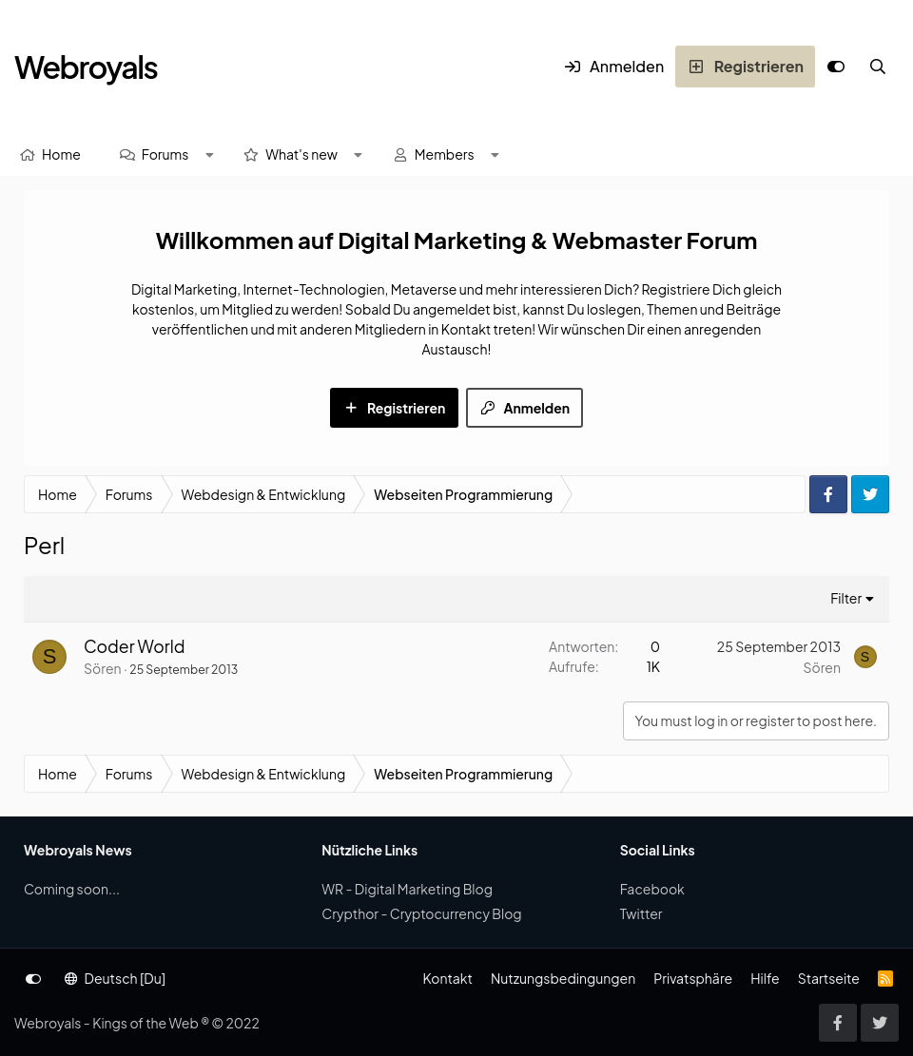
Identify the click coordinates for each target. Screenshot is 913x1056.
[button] (209, 154)
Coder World (134, 646)
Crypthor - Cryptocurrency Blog (421, 913)
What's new (301, 154)
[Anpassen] (836, 66)
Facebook (652, 888)
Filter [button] (846, 597)
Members (445, 154)
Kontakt (447, 978)
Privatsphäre (692, 978)
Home (61, 154)
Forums (165, 154)
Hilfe (764, 978)
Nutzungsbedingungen (563, 978)
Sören (103, 668)
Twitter (641, 913)
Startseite (829, 978)
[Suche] (878, 66)
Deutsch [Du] (115, 978)
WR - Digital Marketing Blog (407, 888)
